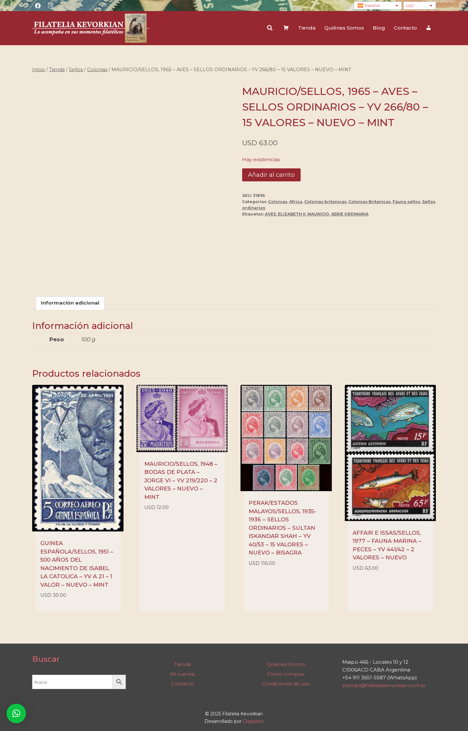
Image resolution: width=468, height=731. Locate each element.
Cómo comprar (286, 674)
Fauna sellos (406, 201)
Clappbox (253, 721)
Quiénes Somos (344, 28)
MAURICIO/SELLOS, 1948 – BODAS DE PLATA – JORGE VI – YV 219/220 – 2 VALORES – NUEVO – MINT (180, 480)
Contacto (405, 28)
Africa (295, 201)
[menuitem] (378, 6)
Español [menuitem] (372, 5)
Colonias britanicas (325, 201)
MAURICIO (318, 214)
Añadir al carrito (271, 174)
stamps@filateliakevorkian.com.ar (383, 685)
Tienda (307, 28)
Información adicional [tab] (70, 303)
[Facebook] (37, 5)
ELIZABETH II (292, 214)
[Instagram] (50, 5)
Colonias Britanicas (369, 201)
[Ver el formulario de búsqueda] (270, 28)
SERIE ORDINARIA (350, 214)
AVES (270, 214)
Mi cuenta (182, 674)
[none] (378, 6)
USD (410, 5)
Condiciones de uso (286, 684)
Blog (379, 28)
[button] (16, 713)
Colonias (277, 201)
